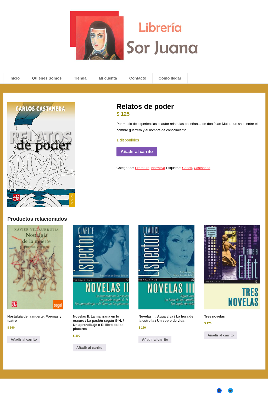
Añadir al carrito (137, 151)
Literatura (142, 168)
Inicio (14, 78)
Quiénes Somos (47, 78)
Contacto (137, 78)
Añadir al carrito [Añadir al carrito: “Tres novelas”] (221, 335)
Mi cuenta (108, 78)
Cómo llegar (170, 78)
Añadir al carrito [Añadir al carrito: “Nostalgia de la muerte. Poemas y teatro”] (24, 339)
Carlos (187, 168)
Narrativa (158, 168)
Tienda (80, 78)
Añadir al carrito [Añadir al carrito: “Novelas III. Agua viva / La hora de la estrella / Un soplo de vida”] (155, 339)
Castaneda (202, 168)
